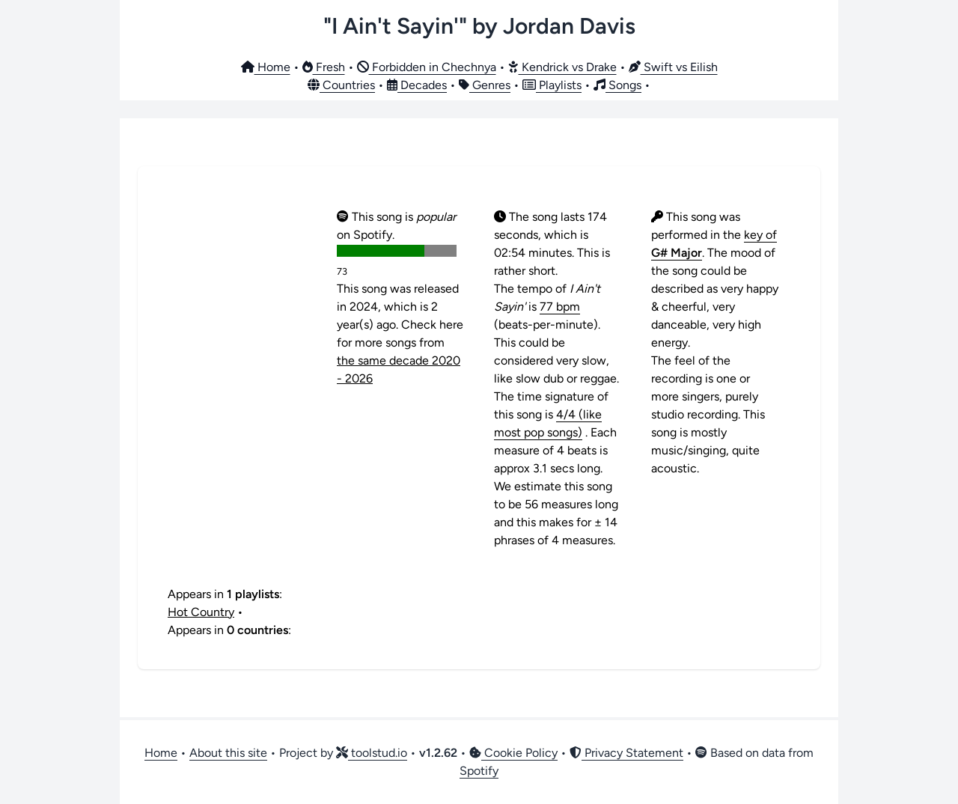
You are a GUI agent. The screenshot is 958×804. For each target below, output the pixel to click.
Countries (341, 85)
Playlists (552, 85)
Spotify (479, 771)
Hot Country (201, 612)
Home (265, 67)
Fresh (323, 67)
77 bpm (560, 306)
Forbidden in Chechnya (426, 67)
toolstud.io (371, 753)
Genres (484, 85)
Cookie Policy (513, 753)
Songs (617, 85)
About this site (228, 753)
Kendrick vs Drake (562, 67)
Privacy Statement (626, 753)
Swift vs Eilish (673, 67)
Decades (417, 85)
